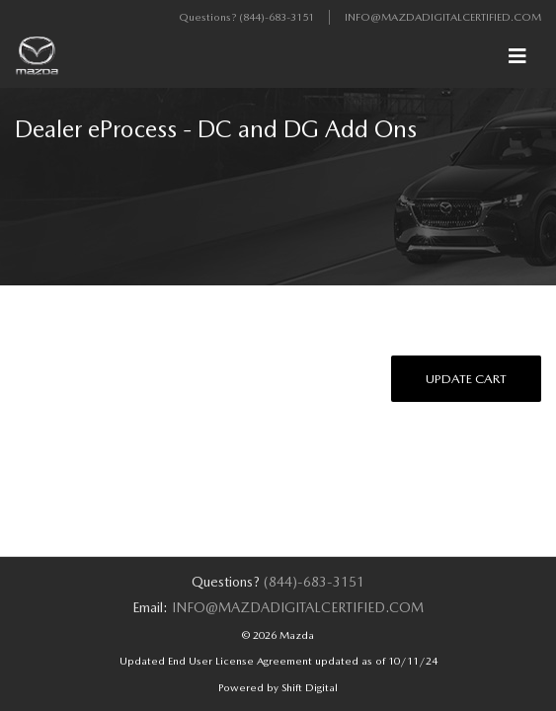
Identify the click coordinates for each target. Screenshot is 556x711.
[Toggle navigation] (517, 56)
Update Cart (466, 378)
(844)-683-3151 (276, 17)
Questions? (209, 17)
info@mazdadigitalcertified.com (443, 17)
